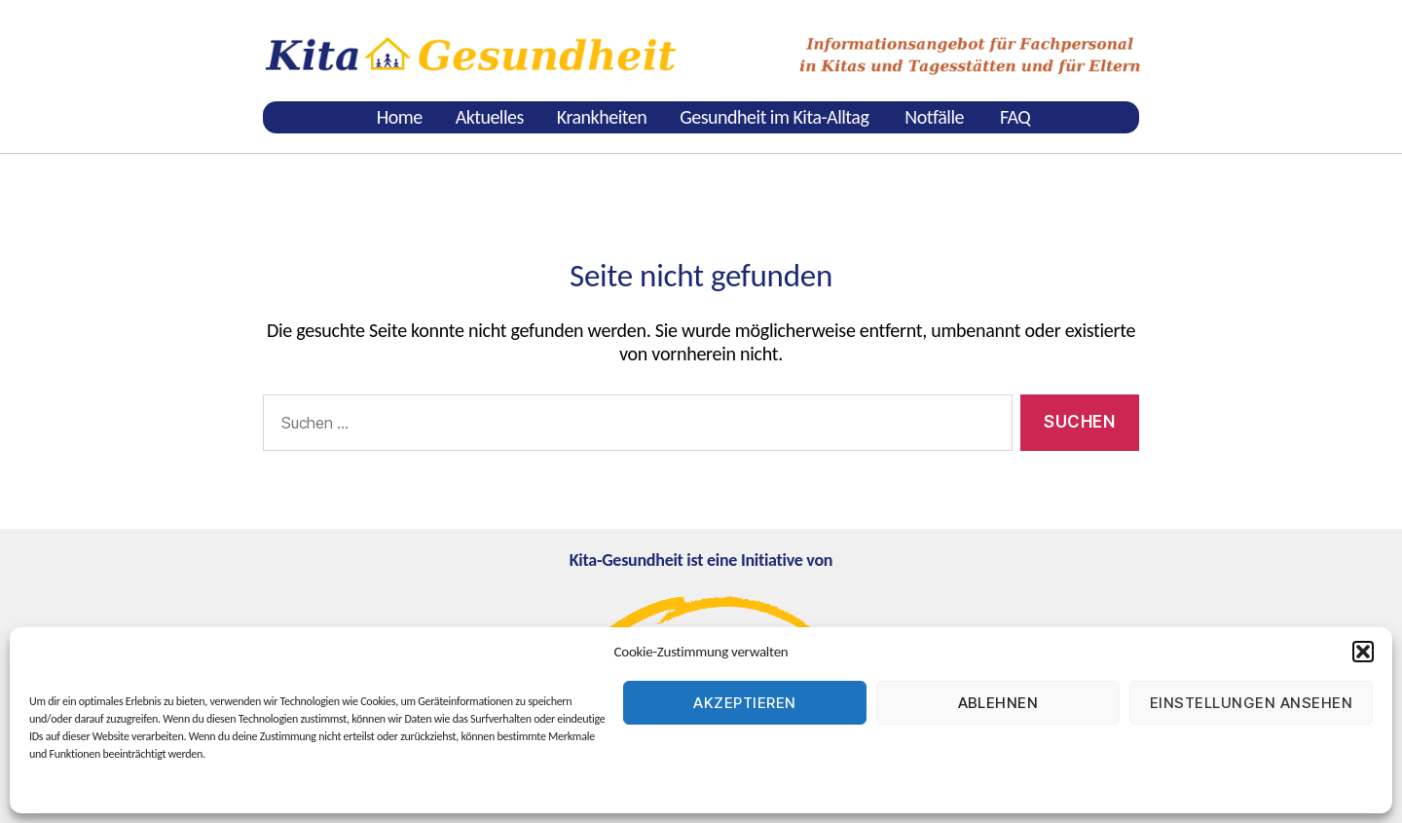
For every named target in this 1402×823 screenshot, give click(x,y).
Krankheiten (601, 117)
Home (400, 117)
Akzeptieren (744, 702)
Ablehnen (998, 702)
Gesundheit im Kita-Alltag (774, 117)
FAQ (1015, 117)
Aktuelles (490, 117)
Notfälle (934, 117)
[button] (1363, 651)
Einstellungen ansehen (1251, 702)
